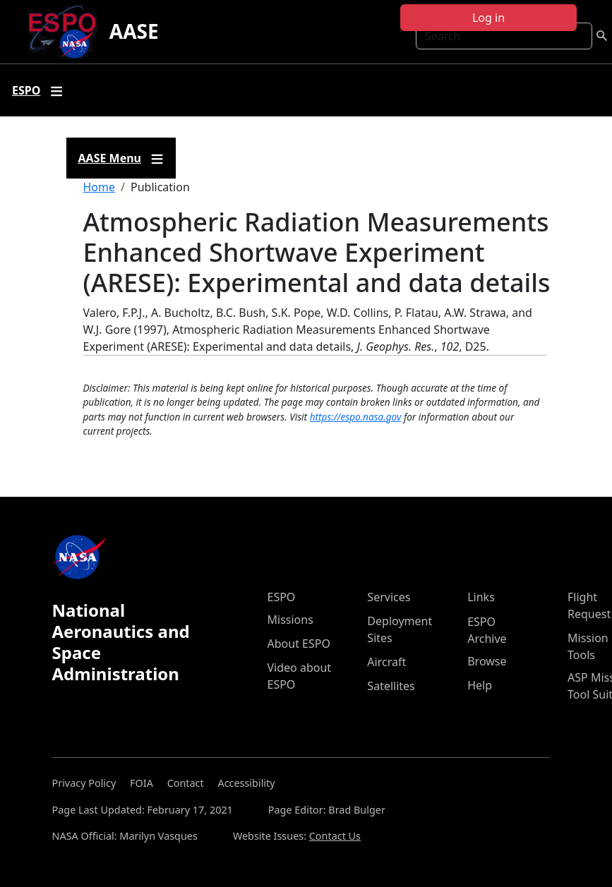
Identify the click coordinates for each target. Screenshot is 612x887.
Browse (486, 661)
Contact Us (335, 836)
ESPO (282, 597)
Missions (290, 619)
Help (479, 685)
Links (481, 597)
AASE (134, 31)
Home (99, 187)
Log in (488, 17)
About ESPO (299, 643)
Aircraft (386, 662)
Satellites (390, 686)
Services (388, 597)
